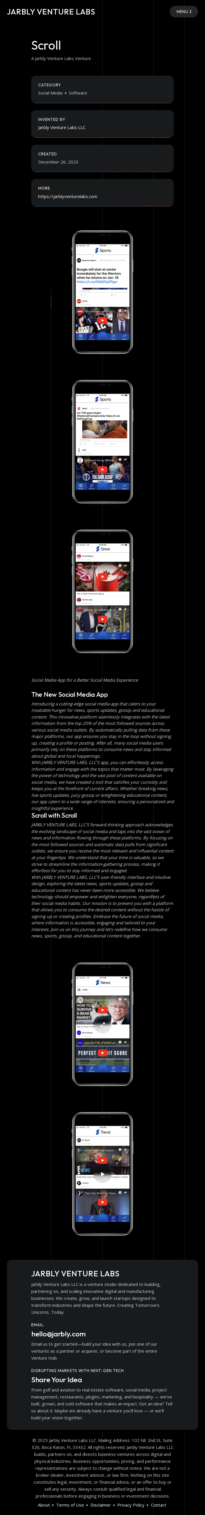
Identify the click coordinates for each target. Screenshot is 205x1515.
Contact (158, 1505)
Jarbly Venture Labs (53, 11)
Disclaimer (100, 1505)
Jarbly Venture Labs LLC (61, 127)
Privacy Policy (130, 1505)
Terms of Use (70, 1505)
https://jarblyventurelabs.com (67, 196)
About (44, 1505)
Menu (184, 11)
